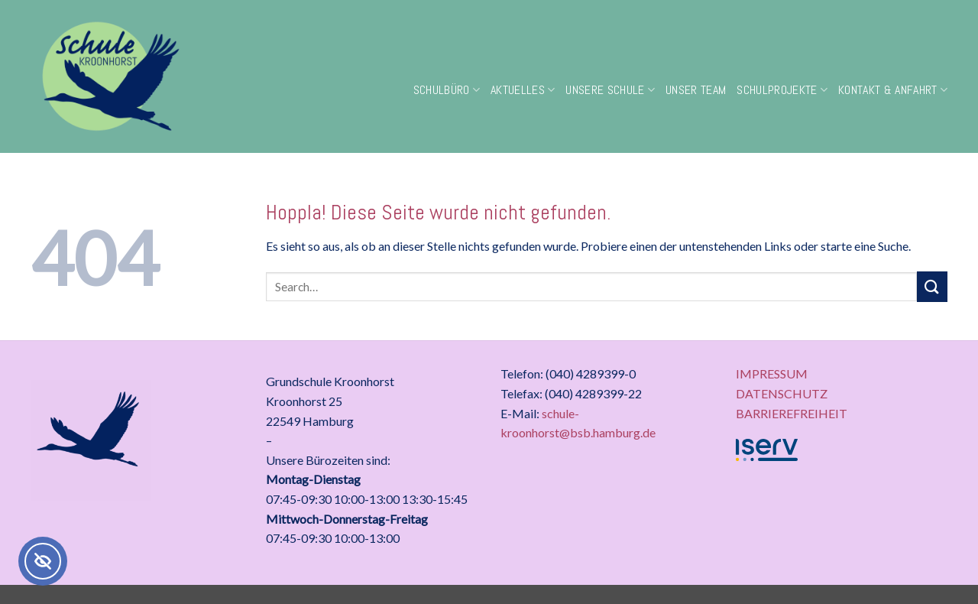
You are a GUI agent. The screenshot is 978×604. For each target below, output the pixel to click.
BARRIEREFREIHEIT (791, 413)
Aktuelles (523, 90)
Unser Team (695, 90)
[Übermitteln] (932, 286)
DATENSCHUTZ (781, 393)
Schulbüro (446, 90)
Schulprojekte (782, 90)
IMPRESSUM (772, 373)
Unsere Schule (610, 90)
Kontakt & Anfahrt (892, 90)
